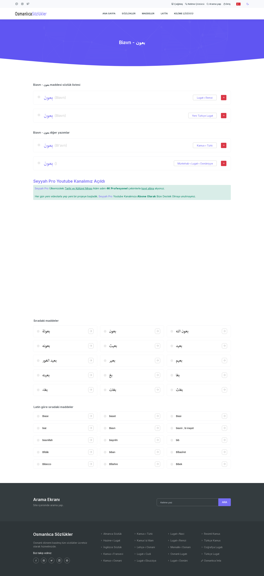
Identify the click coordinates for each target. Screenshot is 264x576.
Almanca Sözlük (111, 533)
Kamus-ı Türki (205, 145)
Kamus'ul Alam (144, 540)
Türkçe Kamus (211, 540)
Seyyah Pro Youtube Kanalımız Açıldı (69, 181)
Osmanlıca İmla (211, 560)
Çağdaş (177, 3)
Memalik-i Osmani (179, 547)
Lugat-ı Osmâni (177, 560)
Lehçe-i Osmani (144, 547)
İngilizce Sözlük (111, 547)
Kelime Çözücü (194, 3)
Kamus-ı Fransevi (111, 553)
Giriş (226, 3)
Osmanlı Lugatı (177, 553)
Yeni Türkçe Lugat (202, 115)
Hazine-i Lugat (110, 540)
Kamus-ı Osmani (111, 560)
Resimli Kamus (210, 533)
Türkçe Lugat (210, 553)
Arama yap (213, 3)
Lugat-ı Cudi (142, 553)
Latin (164, 13)
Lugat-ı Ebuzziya (145, 560)
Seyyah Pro (42, 188)
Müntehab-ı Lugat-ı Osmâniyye (195, 163)
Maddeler (148, 13)
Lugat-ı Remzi (205, 97)
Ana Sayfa (109, 13)
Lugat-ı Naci (175, 533)
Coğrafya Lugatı (212, 547)
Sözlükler (129, 13)
